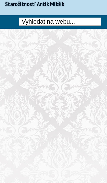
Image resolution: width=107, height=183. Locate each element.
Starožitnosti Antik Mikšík (34, 4)
